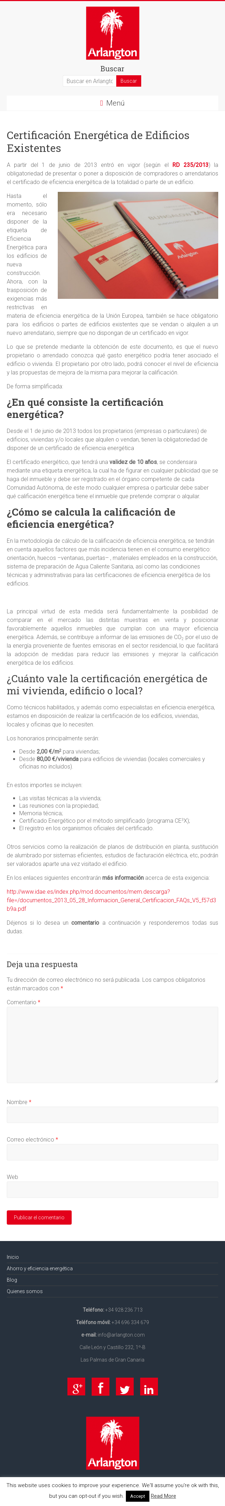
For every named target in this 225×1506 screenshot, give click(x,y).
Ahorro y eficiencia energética (40, 1268)
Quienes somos (25, 1291)
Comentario (23, 1002)
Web (12, 1177)
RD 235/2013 (190, 165)
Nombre (19, 1102)
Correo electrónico (32, 1139)
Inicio (13, 1257)
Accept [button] (137, 1496)
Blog (12, 1280)
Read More (163, 1496)
